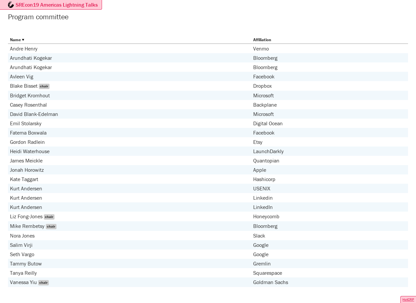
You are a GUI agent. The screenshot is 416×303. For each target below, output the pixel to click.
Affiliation (262, 40)
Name (15, 40)
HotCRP (408, 299)
